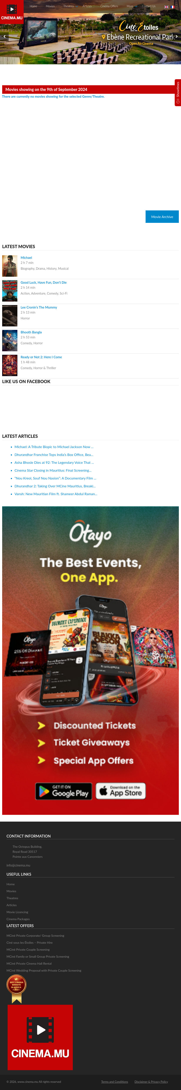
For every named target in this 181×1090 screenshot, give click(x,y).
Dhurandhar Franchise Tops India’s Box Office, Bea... (54, 454)
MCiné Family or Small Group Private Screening (38, 956)
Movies (50, 6)
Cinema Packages (18, 919)
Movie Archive (162, 217)
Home (33, 6)
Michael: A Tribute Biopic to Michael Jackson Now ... (54, 447)
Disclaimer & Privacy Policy (151, 1081)
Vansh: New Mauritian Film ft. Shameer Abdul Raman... (56, 494)
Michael (26, 257)
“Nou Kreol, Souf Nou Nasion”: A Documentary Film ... (55, 478)
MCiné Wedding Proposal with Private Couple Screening (44, 970)
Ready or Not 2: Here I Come (41, 357)
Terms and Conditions (114, 1081)
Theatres (68, 6)
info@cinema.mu (18, 865)
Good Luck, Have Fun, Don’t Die (44, 282)
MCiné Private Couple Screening (28, 949)
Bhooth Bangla (31, 332)
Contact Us (148, 6)
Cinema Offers (109, 6)
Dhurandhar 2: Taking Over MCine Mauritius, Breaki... (55, 486)
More (130, 6)
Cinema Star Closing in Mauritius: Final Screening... (53, 470)
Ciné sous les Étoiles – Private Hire (30, 942)
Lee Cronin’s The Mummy (39, 307)
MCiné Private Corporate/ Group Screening (35, 935)
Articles (87, 6)
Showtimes (177, 89)
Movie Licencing (17, 912)
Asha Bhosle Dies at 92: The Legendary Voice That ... (54, 462)
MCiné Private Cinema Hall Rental (29, 963)
